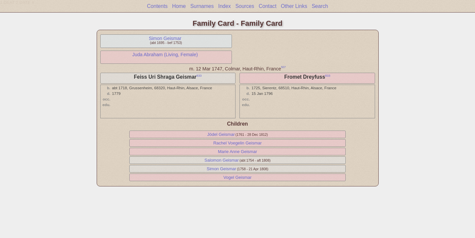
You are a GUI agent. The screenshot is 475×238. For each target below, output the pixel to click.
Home (179, 6)
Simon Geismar (165, 38)
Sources (244, 6)
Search (320, 6)
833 (199, 75)
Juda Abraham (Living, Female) (165, 54)
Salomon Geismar (222, 160)
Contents (157, 6)
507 (283, 67)
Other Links (294, 6)
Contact (267, 6)
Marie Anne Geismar (237, 151)
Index (224, 6)
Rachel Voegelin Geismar (237, 142)
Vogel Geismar (237, 177)
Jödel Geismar (221, 134)
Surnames (202, 6)
